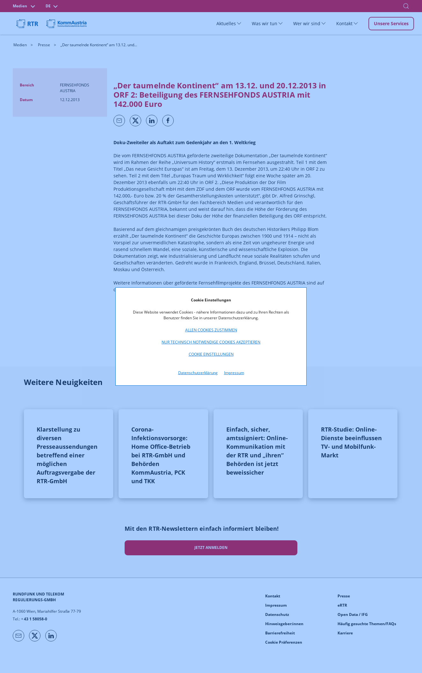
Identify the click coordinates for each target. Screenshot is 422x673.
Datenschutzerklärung (198, 372)
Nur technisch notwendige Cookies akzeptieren (211, 342)
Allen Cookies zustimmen (211, 330)
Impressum (234, 372)
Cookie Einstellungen (211, 354)
